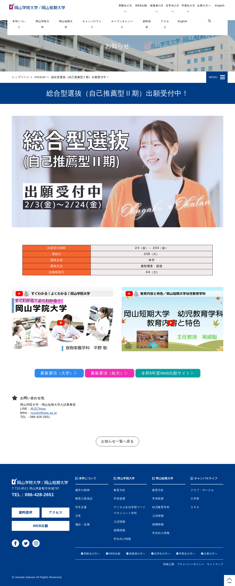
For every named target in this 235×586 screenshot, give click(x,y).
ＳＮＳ (195, 507)
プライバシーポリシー (190, 564)
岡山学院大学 (42, 24)
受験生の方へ (125, 8)
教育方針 (119, 490)
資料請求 (147, 24)
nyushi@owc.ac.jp (44, 412)
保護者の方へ (157, 8)
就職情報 (119, 530)
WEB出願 (141, 5)
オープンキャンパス (122, 24)
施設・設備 (82, 524)
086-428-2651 (39, 494)
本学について (19, 24)
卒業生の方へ (188, 8)
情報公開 (168, 564)
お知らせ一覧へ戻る (117, 441)
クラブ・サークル (202, 490)
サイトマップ (215, 564)
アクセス (165, 24)
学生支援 (81, 507)
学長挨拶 (119, 498)
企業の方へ (204, 5)
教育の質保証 (84, 498)
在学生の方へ (172, 8)
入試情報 (119, 521)
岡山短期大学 (66, 24)
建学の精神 (82, 490)
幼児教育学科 (161, 507)
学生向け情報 (122, 538)
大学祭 (195, 498)
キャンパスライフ (92, 24)
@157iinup (38, 408)
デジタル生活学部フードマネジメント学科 (130, 510)
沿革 (78, 515)
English (182, 21)
